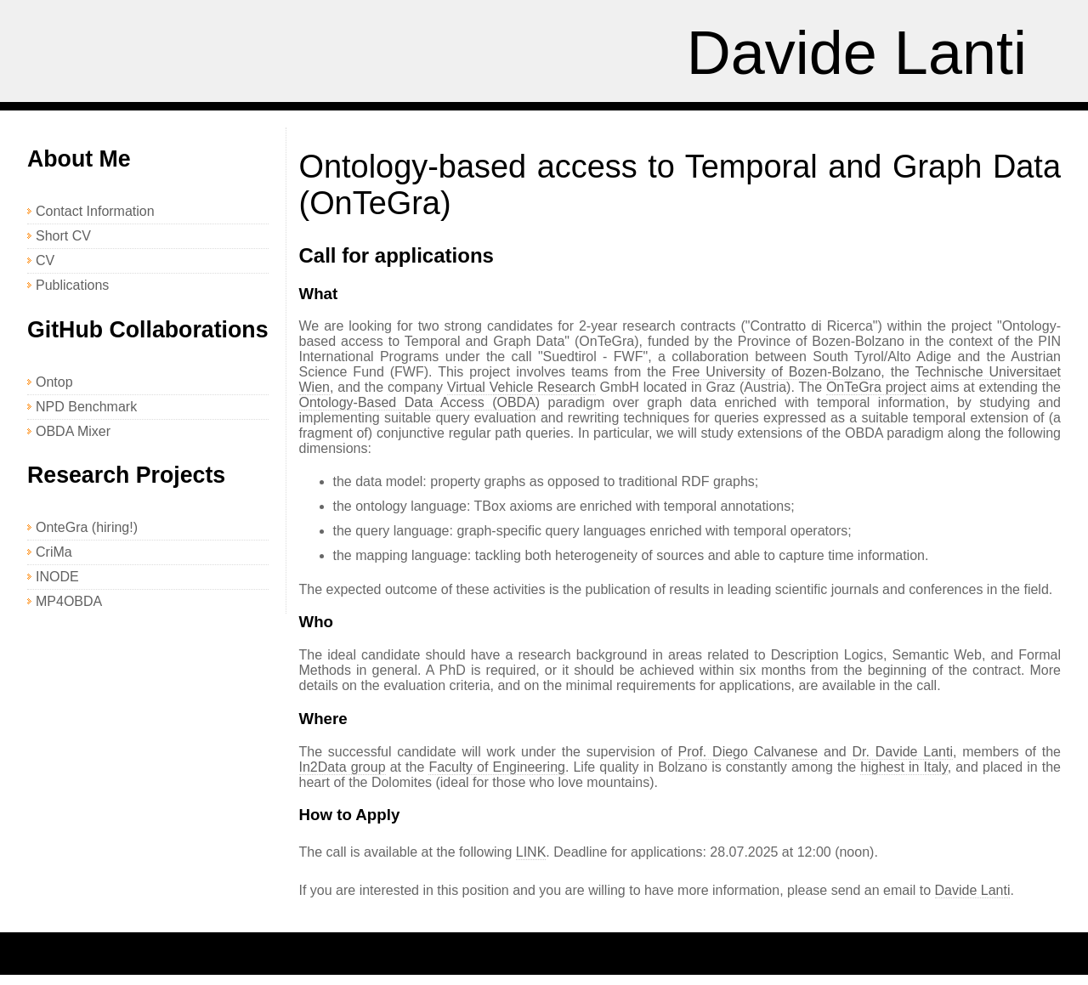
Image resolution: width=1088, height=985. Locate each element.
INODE (57, 576)
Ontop (54, 382)
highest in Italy (903, 767)
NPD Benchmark (86, 406)
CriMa (54, 552)
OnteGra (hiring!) (87, 527)
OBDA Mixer (73, 431)
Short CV (63, 236)
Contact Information (95, 211)
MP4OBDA (69, 601)
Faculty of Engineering (496, 767)
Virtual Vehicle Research (521, 387)
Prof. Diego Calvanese (748, 751)
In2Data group (342, 767)
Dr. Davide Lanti (902, 751)
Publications (72, 285)
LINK (531, 852)
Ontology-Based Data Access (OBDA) (420, 402)
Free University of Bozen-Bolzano (776, 372)
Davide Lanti (857, 53)
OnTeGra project (876, 387)
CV (45, 260)
